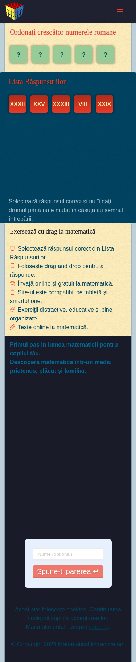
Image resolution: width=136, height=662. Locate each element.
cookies (98, 627)
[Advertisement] (68, 155)
